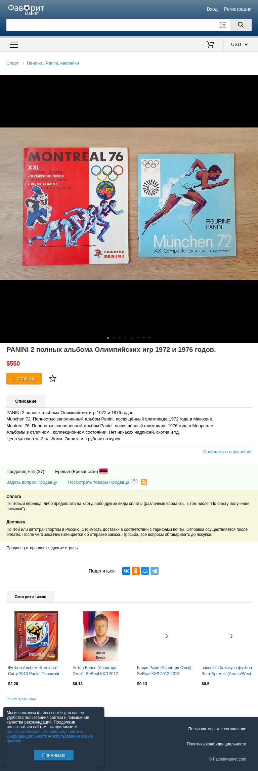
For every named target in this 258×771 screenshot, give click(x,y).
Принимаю (53, 755)
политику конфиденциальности (45, 734)
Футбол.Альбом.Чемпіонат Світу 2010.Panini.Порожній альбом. (33, 671)
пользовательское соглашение (35, 731)
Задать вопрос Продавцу (31, 482)
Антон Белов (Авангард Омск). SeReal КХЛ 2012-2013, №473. (96, 671)
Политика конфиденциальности (216, 744)
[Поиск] (241, 25)
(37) (40, 471)
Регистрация (238, 9)
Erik (31, 471)
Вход (212, 9)
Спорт (12, 63)
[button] (252, 80)
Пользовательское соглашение (217, 729)
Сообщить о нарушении (227, 451)
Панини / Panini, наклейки (53, 63)
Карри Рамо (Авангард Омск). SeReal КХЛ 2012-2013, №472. (164, 671)
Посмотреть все (21, 698)
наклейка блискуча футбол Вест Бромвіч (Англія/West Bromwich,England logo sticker (229, 671)
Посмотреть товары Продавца (103, 482)
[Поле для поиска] (129, 25)
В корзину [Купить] (24, 378)
